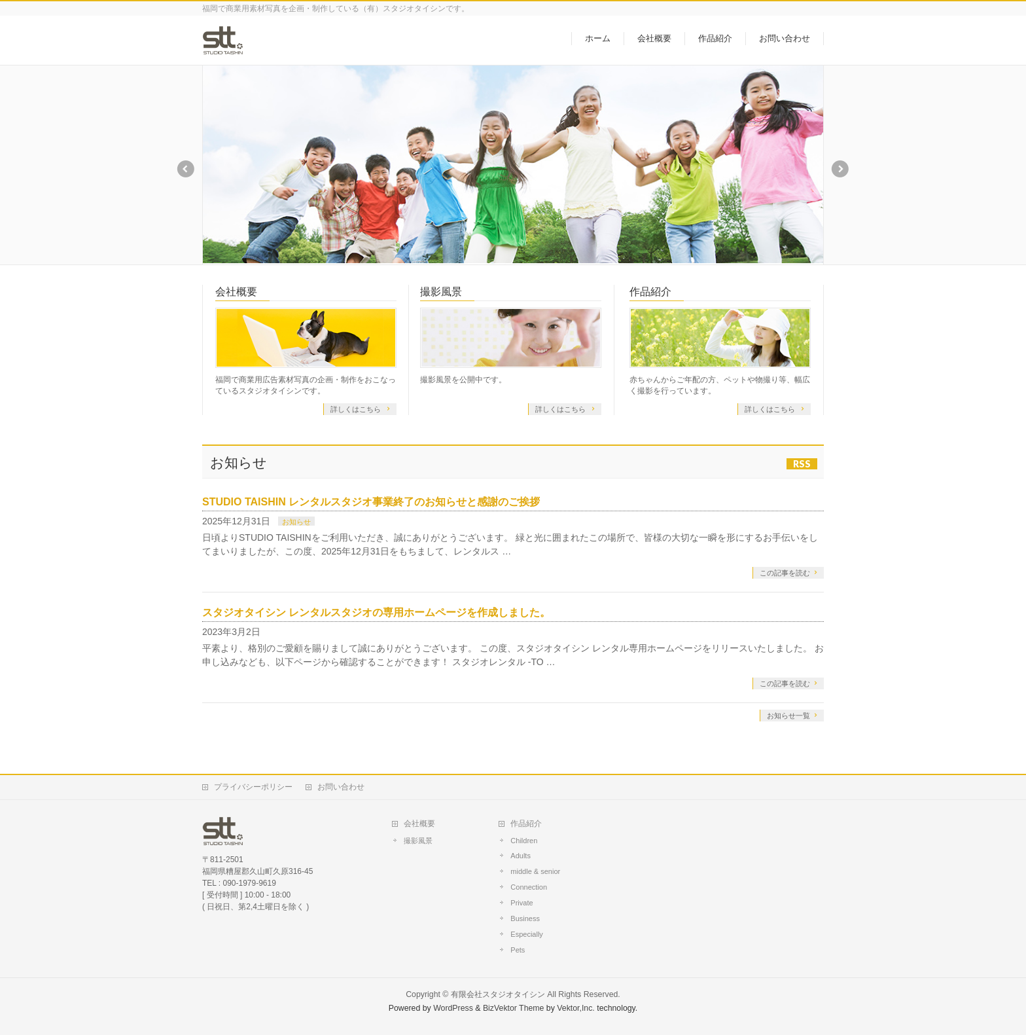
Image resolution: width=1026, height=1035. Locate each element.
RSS (802, 463)
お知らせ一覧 (788, 715)
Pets (517, 950)
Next (841, 169)
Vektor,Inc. (576, 1008)
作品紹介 (650, 291)
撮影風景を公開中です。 (463, 379)
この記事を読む (785, 573)
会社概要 (236, 291)
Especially (526, 934)
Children (523, 840)
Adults (520, 856)
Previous (185, 169)
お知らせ (296, 522)
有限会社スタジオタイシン (498, 994)
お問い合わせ (340, 786)
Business (525, 918)
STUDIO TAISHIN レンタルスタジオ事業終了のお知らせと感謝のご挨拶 (371, 501)
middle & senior (535, 871)
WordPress (453, 1008)
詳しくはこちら (356, 409)
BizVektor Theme (513, 1008)
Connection (528, 887)
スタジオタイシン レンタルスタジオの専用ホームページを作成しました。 (376, 612)
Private (521, 903)
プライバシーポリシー (253, 786)
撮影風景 (441, 291)
